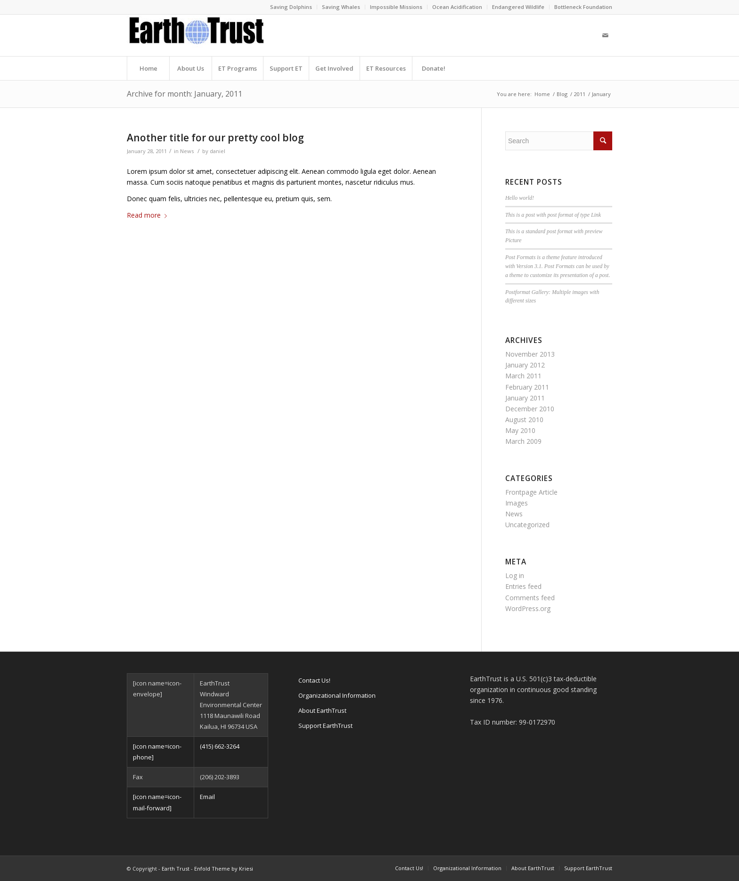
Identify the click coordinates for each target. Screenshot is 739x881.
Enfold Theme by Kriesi (223, 868)
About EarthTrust (322, 710)
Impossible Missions (396, 6)
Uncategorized (527, 524)
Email (207, 796)
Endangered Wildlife (518, 6)
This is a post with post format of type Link (553, 215)
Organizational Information (337, 695)
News (187, 151)
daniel (217, 151)
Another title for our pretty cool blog (215, 137)
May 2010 (520, 430)
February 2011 (527, 387)
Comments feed (530, 597)
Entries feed (523, 586)
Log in (514, 575)
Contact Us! (314, 680)
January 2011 (525, 397)
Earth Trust (175, 868)
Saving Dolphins (291, 6)
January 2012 (525, 364)
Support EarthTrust (325, 725)
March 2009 (523, 441)
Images (516, 502)
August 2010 (524, 419)
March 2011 (523, 375)
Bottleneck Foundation (583, 6)
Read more (149, 215)
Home (542, 94)
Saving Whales (341, 6)
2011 (579, 94)
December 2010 (529, 408)
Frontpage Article (531, 492)
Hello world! (519, 198)
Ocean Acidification (457, 6)
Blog (562, 94)
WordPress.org (527, 608)
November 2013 (530, 354)
